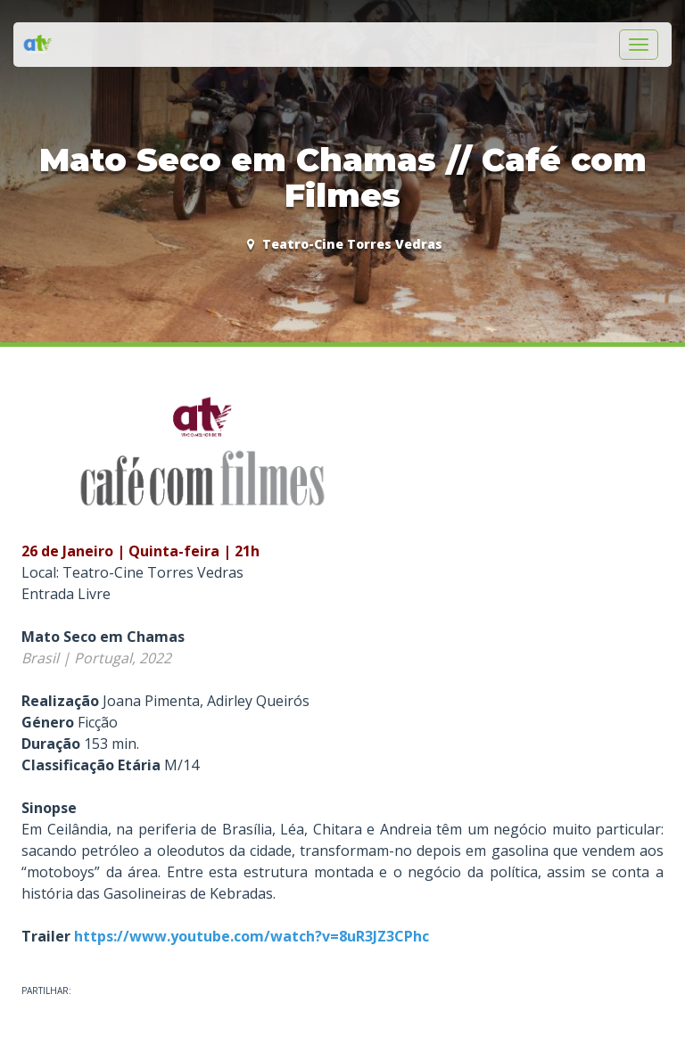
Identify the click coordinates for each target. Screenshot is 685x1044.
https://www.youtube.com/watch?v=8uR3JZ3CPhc (251, 936)
